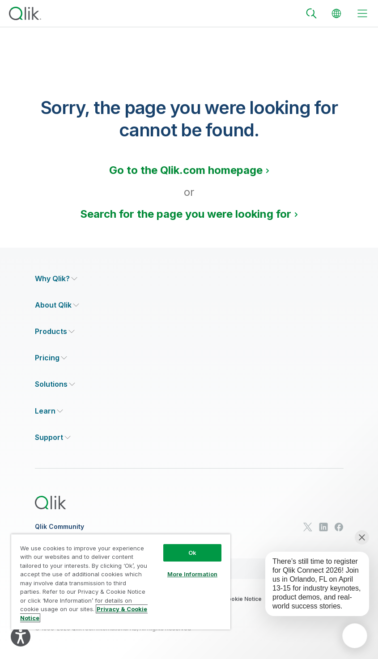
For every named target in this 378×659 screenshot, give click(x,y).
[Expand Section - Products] (55, 331)
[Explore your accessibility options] (20, 636)
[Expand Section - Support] (53, 437)
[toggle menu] (362, 13)
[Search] (311, 13)
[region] (120, 582)
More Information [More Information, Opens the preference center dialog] (192, 574)
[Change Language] (336, 13)
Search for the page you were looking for (185, 213)
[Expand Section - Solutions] (55, 384)
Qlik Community (59, 526)
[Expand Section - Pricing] (51, 358)
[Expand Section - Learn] (49, 411)
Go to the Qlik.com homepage (186, 170)
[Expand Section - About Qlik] (57, 305)
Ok (192, 552)
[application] (354, 636)
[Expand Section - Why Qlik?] (56, 279)
